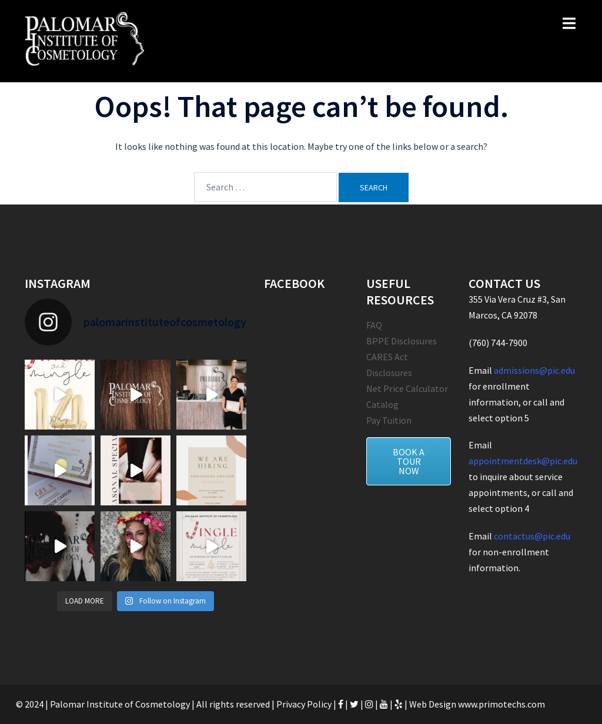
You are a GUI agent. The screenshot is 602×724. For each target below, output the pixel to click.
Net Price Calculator (407, 388)
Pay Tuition (389, 420)
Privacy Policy (304, 704)
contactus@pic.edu (532, 536)
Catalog (382, 404)
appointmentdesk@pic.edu (523, 461)
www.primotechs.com (500, 704)
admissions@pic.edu (534, 370)
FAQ (374, 325)
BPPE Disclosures (401, 341)
